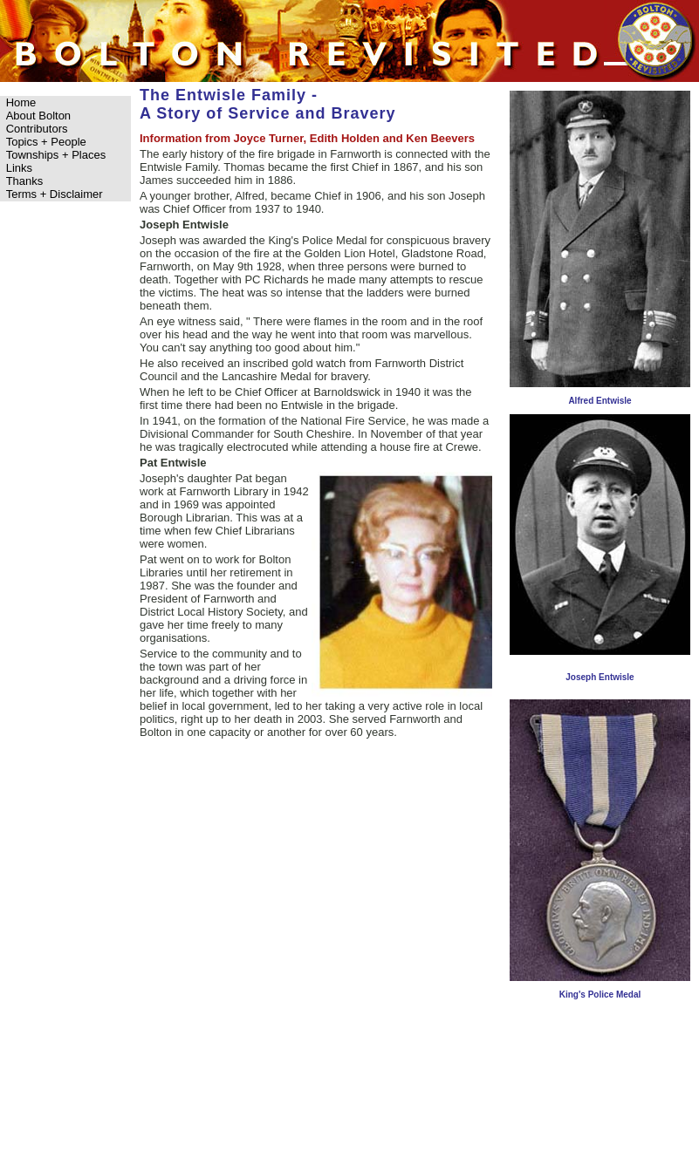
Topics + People (46, 141)
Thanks (25, 180)
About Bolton (38, 115)
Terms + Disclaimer (54, 194)
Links (19, 167)
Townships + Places (56, 154)
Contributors (37, 128)
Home (21, 102)
